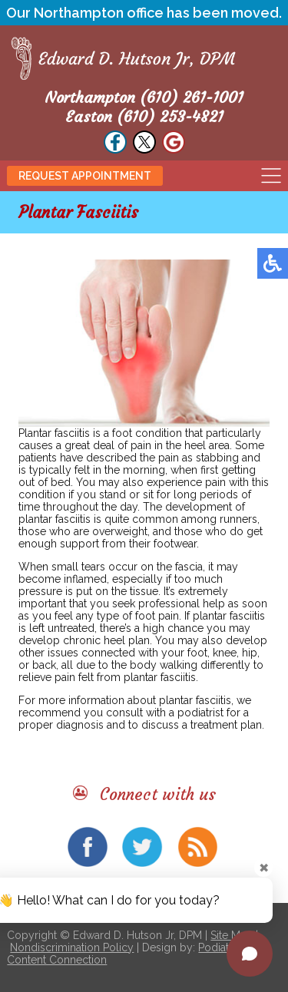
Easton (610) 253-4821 (144, 116)
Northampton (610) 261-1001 (144, 97)
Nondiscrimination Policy (72, 947)
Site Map (231, 935)
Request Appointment (84, 176)
